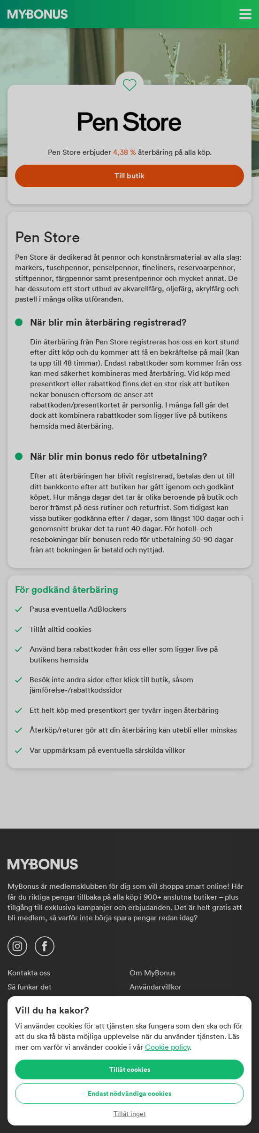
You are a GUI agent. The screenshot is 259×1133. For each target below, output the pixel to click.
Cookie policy (167, 1047)
